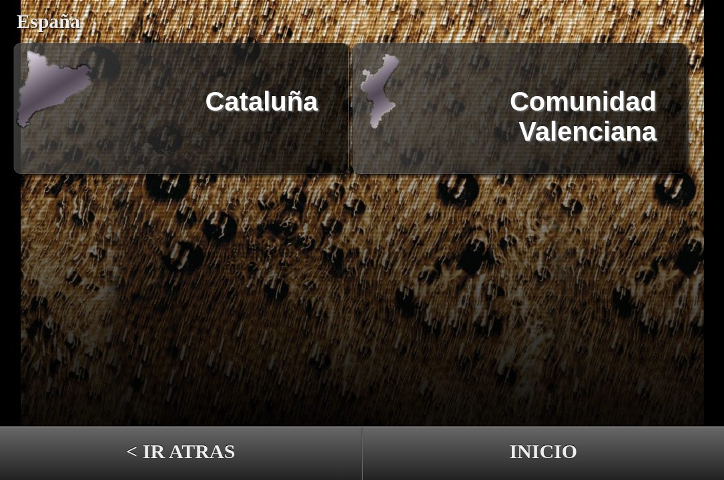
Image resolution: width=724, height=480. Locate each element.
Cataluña (261, 101)
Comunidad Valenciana (583, 108)
